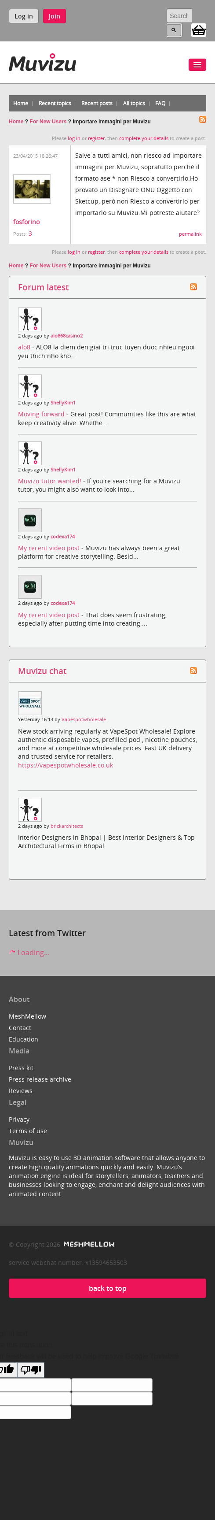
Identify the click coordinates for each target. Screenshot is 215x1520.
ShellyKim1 (63, 403)
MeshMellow (27, 1016)
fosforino (26, 222)
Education (23, 1039)
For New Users (47, 122)
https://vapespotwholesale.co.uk (65, 765)
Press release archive (40, 1079)
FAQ (160, 103)
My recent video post (49, 548)
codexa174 (63, 537)
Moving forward (42, 414)
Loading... (29, 952)
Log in (24, 16)
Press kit (21, 1068)
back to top (108, 1288)
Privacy (19, 1119)
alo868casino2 (67, 336)
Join (54, 16)
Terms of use (28, 1131)
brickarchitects (67, 826)
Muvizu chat (42, 670)
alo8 (25, 347)
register (96, 138)
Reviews (21, 1090)
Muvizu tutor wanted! (50, 481)
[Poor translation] (30, 1370)
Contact (20, 1027)
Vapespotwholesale (84, 719)
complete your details (143, 138)
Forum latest (43, 287)
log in (74, 138)
